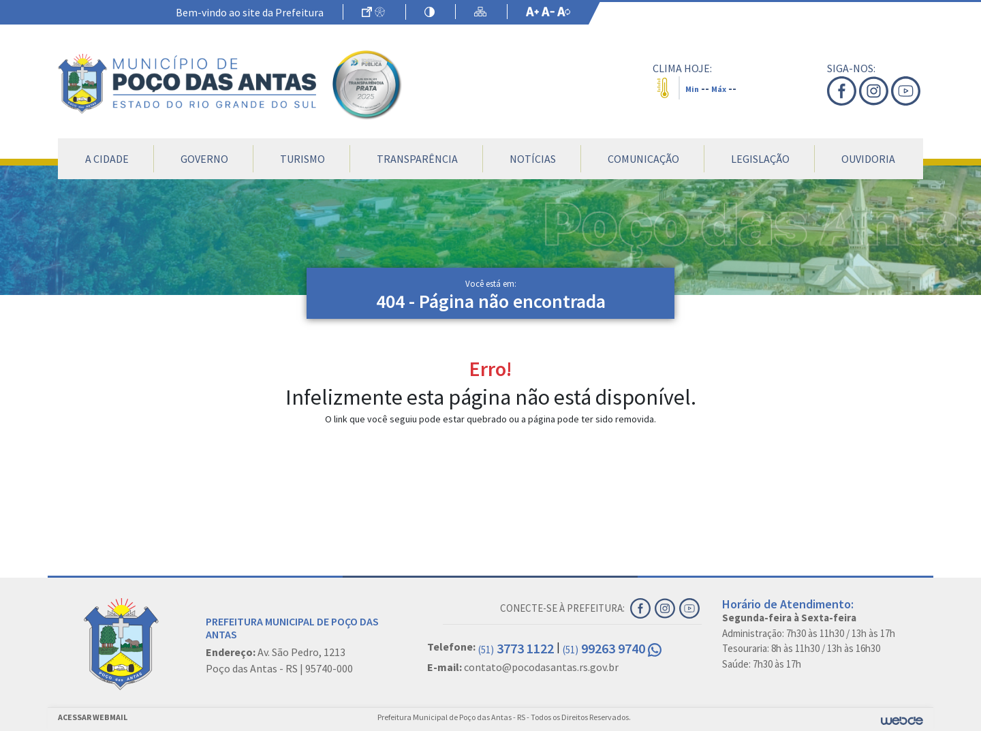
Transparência (417, 159)
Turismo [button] (302, 159)
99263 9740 (612, 648)
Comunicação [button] (643, 159)
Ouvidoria (868, 159)
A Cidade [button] (107, 159)
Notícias (533, 159)
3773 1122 (516, 648)
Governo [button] (204, 159)
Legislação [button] (760, 159)
